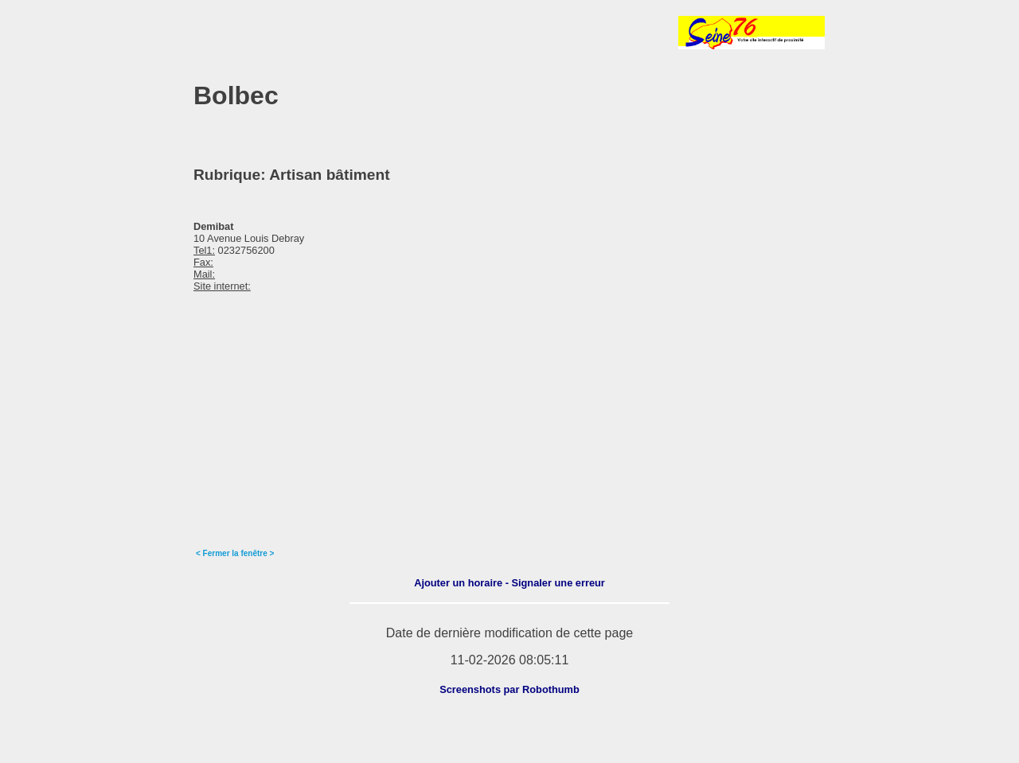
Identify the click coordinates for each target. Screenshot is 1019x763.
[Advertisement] (379, 32)
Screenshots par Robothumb (509, 689)
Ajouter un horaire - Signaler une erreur (509, 583)
